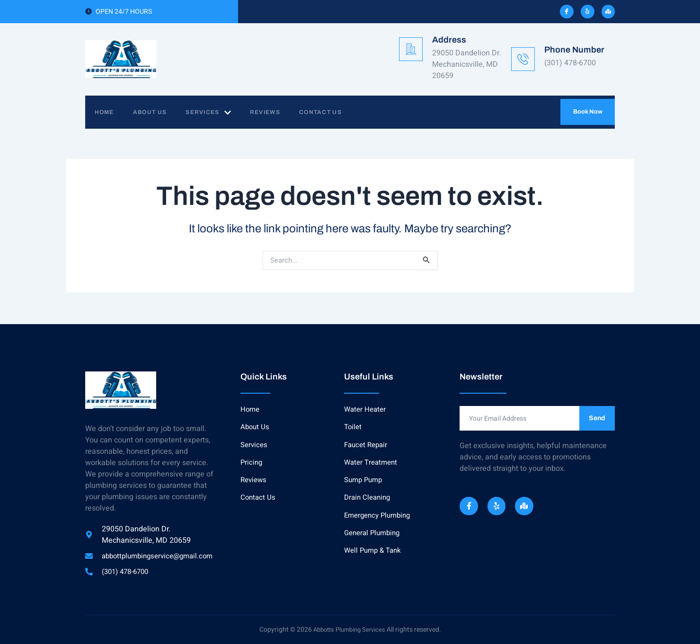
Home (109, 112)
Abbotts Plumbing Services (349, 630)
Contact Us (344, 112)
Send (597, 416)
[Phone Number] (523, 59)
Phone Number (574, 49)
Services (222, 113)
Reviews (284, 112)
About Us (159, 112)
